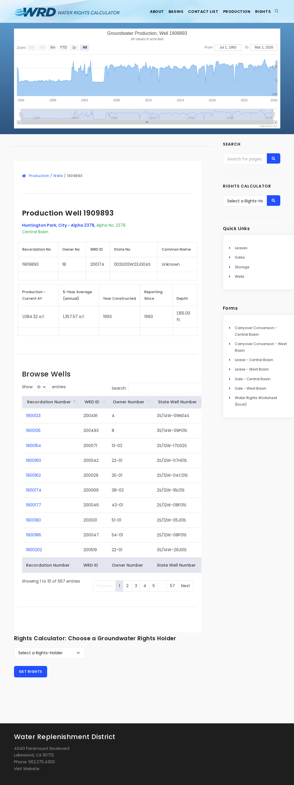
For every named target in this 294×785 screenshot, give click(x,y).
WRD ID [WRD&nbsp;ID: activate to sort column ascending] (92, 402)
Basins (167, 11)
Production (233, 11)
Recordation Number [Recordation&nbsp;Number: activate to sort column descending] (49, 402)
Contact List (197, 11)
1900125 (33, 430)
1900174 (33, 490)
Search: (157, 388)
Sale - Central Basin (253, 381)
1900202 (34, 550)
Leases (241, 250)
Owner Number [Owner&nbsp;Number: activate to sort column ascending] (128, 402)
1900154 (33, 445)
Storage (242, 269)
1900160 (33, 460)
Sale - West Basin (250, 390)
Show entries (44, 387)
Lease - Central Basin (254, 362)
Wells (58, 175)
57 (172, 586)
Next (185, 586)
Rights (262, 11)
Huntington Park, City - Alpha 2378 (58, 225)
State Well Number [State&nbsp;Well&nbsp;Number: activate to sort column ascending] (177, 402)
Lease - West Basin (252, 371)
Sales (240, 259)
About (144, 11)
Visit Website (26, 769)
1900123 (33, 415)
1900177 (33, 505)
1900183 (33, 520)
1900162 (33, 475)
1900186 (33, 535)
